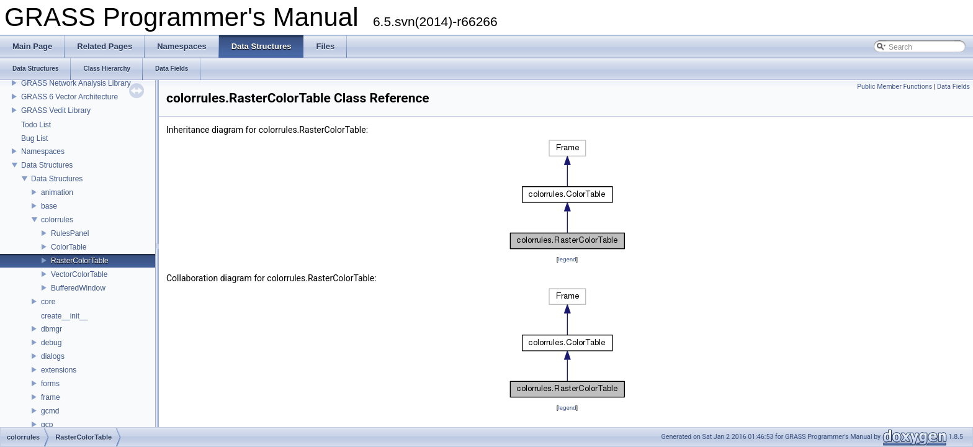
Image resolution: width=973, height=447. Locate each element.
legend (567, 259)
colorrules (57, 219)
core (48, 301)
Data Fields (953, 87)
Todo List (36, 124)
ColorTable (68, 247)
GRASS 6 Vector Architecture (69, 97)
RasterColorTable (80, 260)
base (49, 206)
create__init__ (64, 316)
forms (50, 383)
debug (51, 342)
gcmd (50, 411)
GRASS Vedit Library (56, 110)
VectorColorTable (79, 274)
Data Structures (47, 165)
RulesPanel (70, 233)
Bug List (34, 138)
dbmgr (51, 329)
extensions (58, 370)
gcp (47, 424)
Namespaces (43, 151)
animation (57, 192)
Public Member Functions (894, 87)
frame (50, 397)
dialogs (53, 356)
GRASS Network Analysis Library (76, 83)
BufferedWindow (78, 288)
